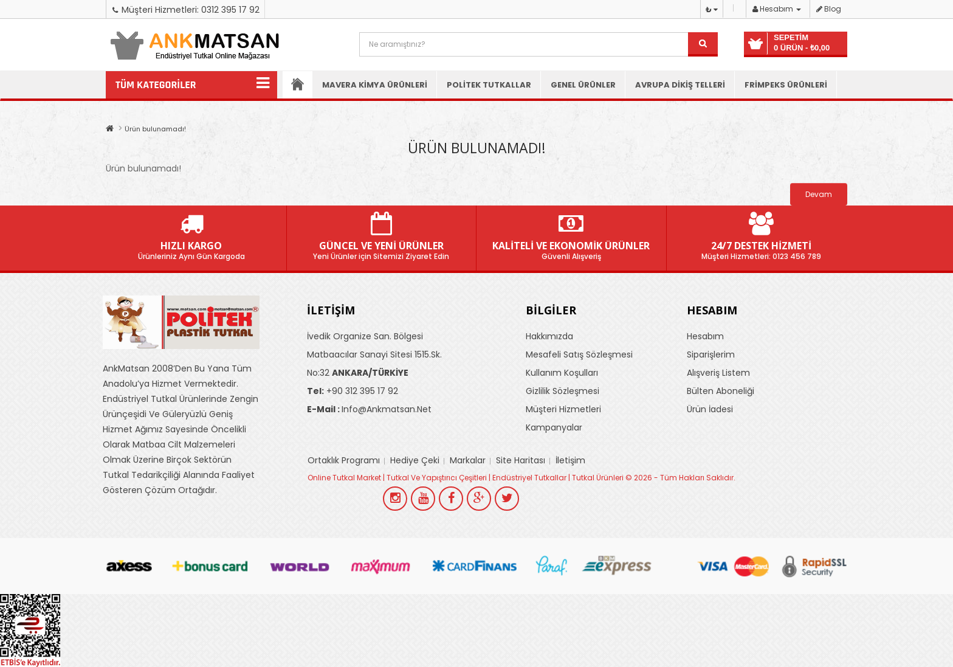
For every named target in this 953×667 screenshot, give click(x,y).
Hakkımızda (549, 337)
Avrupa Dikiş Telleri (680, 85)
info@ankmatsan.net (369, 410)
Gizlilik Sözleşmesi (562, 391)
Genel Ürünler (583, 85)
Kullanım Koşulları (562, 373)
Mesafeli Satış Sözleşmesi (579, 355)
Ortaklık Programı (344, 461)
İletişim (570, 461)
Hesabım (705, 337)
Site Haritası (520, 461)
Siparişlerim (711, 355)
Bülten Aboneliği (720, 391)
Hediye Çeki (414, 461)
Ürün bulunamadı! (155, 129)
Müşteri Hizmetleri (563, 410)
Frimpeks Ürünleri (786, 85)
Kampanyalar (554, 428)
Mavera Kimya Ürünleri (374, 85)
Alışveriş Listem (718, 373)
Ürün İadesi (710, 410)
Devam (818, 194)
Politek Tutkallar (489, 85)
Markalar (468, 461)
